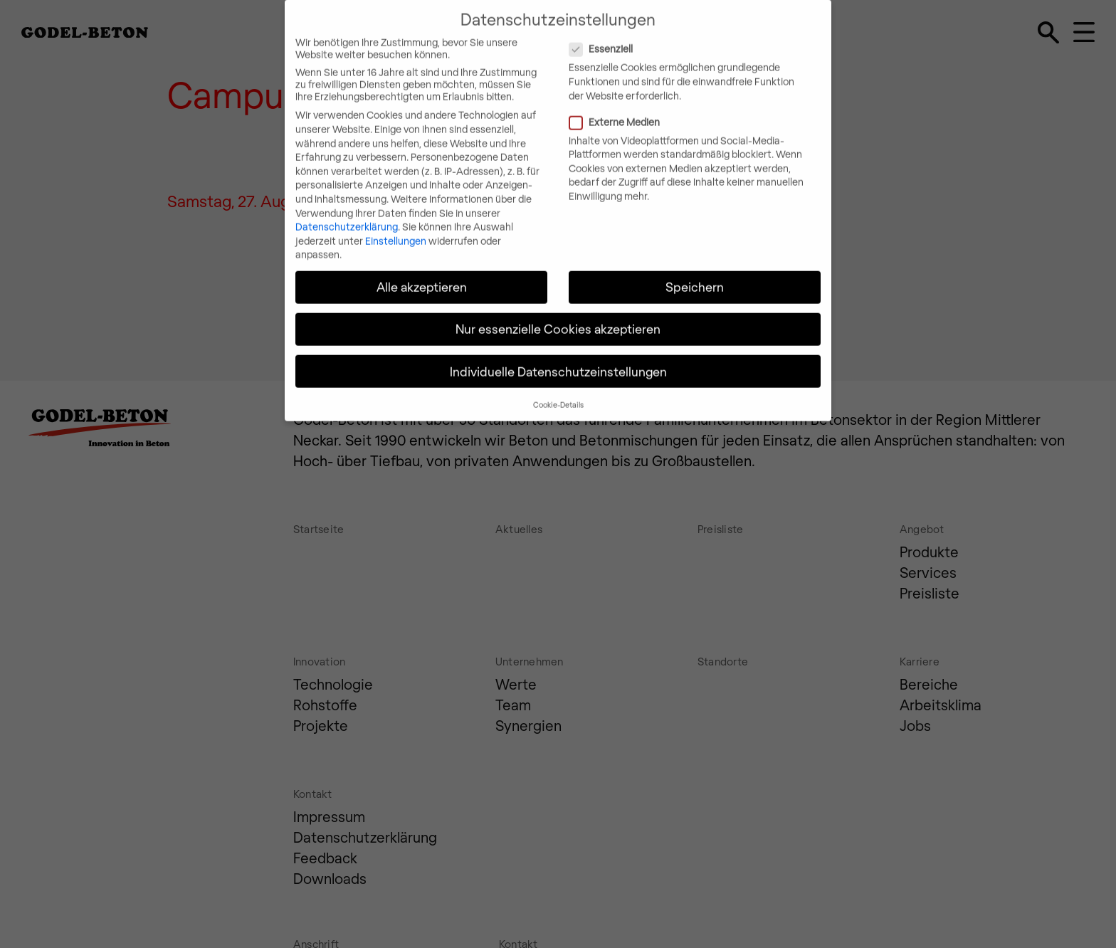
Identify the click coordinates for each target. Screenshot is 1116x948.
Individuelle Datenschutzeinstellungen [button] (558, 361)
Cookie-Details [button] (558, 394)
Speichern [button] (694, 277)
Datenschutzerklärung (346, 217)
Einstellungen (395, 230)
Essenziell (660, 39)
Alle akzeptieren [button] (422, 277)
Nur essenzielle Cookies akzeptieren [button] (558, 319)
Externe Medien (673, 111)
